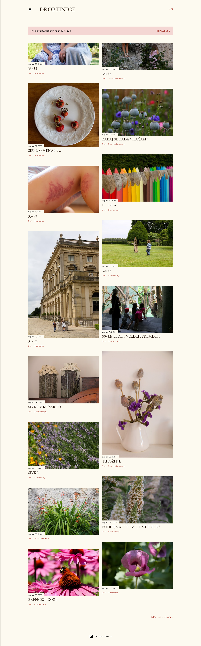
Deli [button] (30, 73)
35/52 (32, 68)
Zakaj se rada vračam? (125, 139)
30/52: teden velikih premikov (131, 336)
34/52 (106, 73)
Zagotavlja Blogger (100, 636)
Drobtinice (57, 9)
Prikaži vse (163, 30)
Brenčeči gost (42, 599)
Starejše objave (162, 617)
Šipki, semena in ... (45, 150)
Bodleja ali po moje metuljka (131, 526)
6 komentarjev (40, 412)
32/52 (106, 270)
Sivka (33, 472)
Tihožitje (111, 461)
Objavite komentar (116, 78)
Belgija (109, 205)
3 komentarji (114, 210)
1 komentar (39, 73)
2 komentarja (114, 275)
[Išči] (170, 9)
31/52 (32, 341)
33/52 (32, 216)
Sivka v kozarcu (44, 406)
